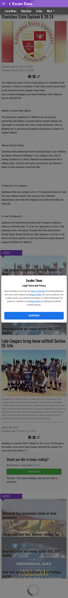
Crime (39, 11)
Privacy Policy (36, 294)
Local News (10, 11)
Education (26, 11)
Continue (34, 315)
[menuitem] (52, 10)
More (51, 11)
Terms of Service (38, 291)
